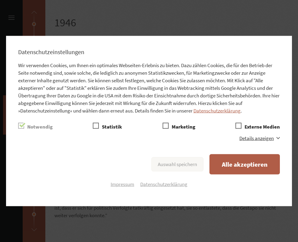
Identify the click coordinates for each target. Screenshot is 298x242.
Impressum (122, 184)
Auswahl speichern (177, 164)
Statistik (112, 126)
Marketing (183, 126)
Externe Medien (262, 126)
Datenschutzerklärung (217, 110)
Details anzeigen (256, 138)
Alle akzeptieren (244, 164)
